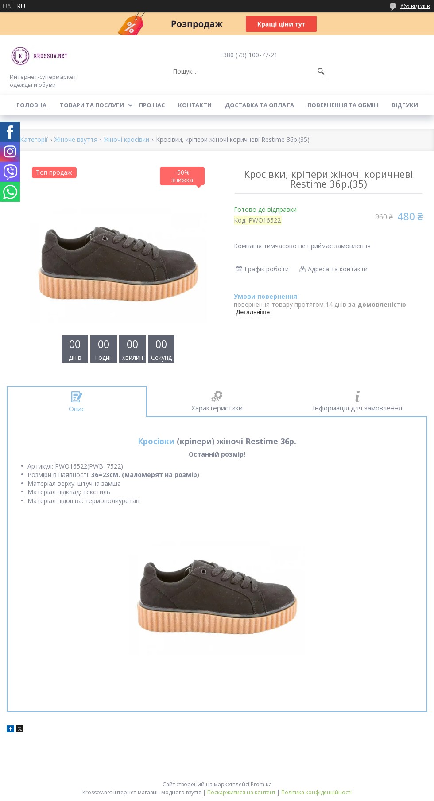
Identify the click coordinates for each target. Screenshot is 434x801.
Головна (31, 105)
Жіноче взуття (75, 140)
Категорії (34, 140)
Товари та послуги (92, 105)
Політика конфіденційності (316, 792)
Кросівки (156, 441)
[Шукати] (321, 71)
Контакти (195, 105)
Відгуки (404, 105)
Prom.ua (261, 784)
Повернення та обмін (342, 105)
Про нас (152, 105)
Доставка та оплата (259, 105)
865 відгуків (415, 6)
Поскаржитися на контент (241, 792)
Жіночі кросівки (126, 140)
